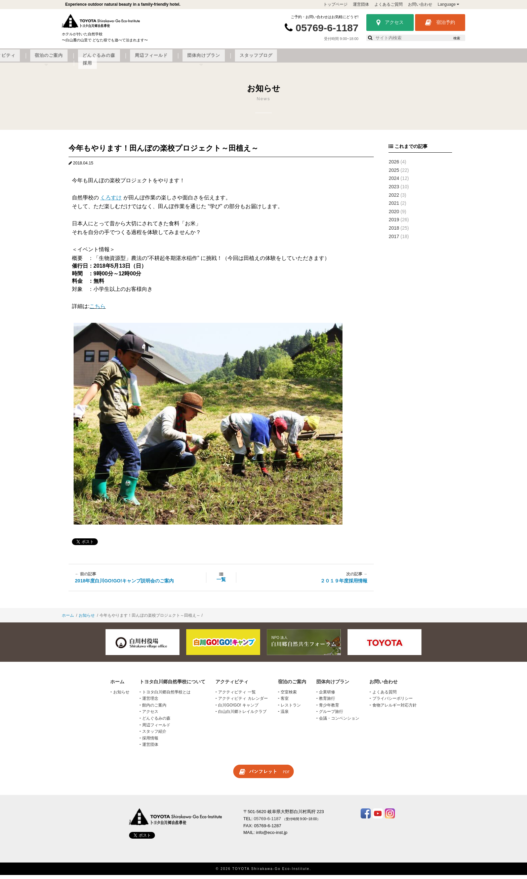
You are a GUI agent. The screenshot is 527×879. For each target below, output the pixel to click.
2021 (394, 207)
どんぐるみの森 (270, 59)
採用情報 (150, 742)
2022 (394, 199)
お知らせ (87, 619)
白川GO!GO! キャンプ (238, 709)
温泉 (285, 716)
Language (448, 4)
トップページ (335, 4)
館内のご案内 (154, 709)
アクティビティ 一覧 (236, 696)
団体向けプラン (361, 59)
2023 (394, 190)
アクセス (390, 22)
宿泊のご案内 (227, 59)
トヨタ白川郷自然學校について (121, 59)
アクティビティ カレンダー (243, 702)
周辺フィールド (315, 59)
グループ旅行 (331, 716)
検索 (456, 38)
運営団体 (361, 4)
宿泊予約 (440, 22)
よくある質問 (384, 696)
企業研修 (327, 696)
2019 (394, 224)
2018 (394, 232)
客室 (285, 702)
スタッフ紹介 (154, 735)
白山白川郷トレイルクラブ (242, 716)
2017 (394, 240)
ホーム (68, 619)
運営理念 (150, 702)
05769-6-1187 (327, 27)
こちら (97, 310)
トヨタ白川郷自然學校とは (166, 696)
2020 (394, 215)
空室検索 (289, 696)
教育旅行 (327, 702)
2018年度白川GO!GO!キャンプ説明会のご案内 (124, 584)
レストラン (291, 709)
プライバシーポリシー (392, 702)
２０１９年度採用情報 (343, 584)
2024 (394, 182)
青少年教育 (329, 709)
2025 (394, 174)
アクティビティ (184, 59)
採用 (440, 59)
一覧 (221, 583)
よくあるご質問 (388, 4)
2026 (394, 165)
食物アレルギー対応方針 (394, 709)
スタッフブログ (406, 59)
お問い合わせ (420, 4)
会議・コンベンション (339, 722)
